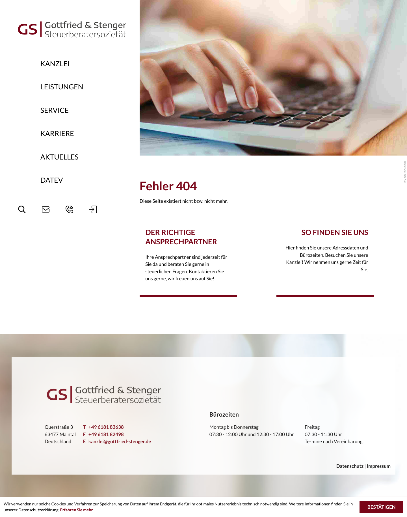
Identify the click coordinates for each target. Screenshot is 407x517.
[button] (69, 209)
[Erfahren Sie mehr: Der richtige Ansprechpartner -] (188, 262)
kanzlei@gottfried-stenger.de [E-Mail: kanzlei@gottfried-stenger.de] (117, 441)
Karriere (57, 133)
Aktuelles (59, 157)
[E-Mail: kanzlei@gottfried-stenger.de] (45, 209)
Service (54, 110)
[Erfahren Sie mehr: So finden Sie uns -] (325, 257)
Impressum (379, 466)
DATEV (51, 180)
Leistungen (61, 87)
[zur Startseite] (72, 29)
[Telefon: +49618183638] (103, 427)
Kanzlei (55, 63)
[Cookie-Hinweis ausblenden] (381, 507)
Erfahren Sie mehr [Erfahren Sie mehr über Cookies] (76, 510)
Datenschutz (349, 466)
